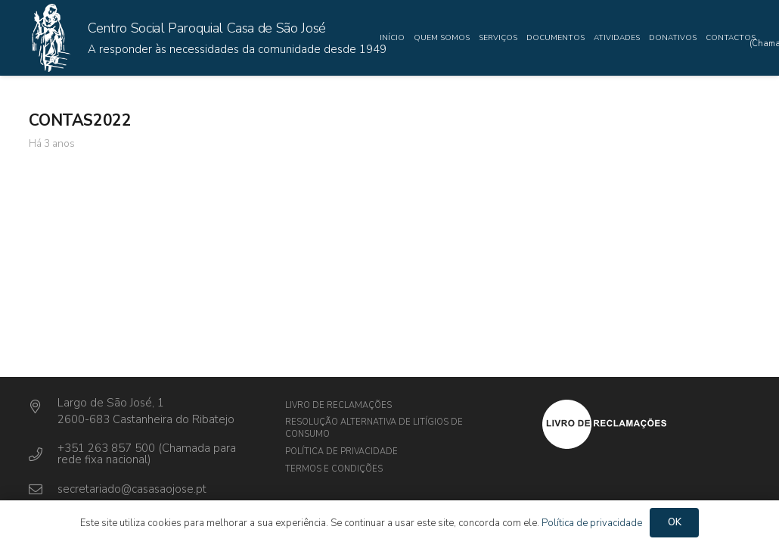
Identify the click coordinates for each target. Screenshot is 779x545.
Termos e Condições (334, 469)
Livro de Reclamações (338, 405)
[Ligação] (51, 38)
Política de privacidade (341, 451)
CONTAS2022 (80, 120)
